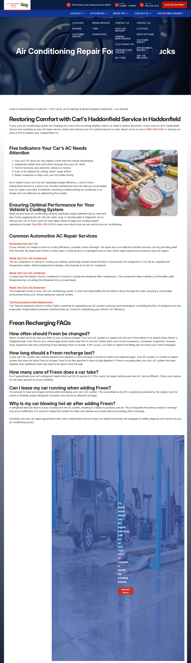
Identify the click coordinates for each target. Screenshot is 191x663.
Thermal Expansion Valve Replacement (31, 313)
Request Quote (125, 602)
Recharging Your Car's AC (23, 254)
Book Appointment (174, 5)
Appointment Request (170, 13)
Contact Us (141, 13)
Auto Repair (97, 13)
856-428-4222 (155, 140)
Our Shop (75, 13)
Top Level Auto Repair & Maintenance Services (81, 120)
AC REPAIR (121, 120)
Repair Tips (119, 13)
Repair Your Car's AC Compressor (28, 269)
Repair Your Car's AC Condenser (27, 284)
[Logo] (17, 5)
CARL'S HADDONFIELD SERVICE (28, 120)
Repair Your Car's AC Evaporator (27, 298)
